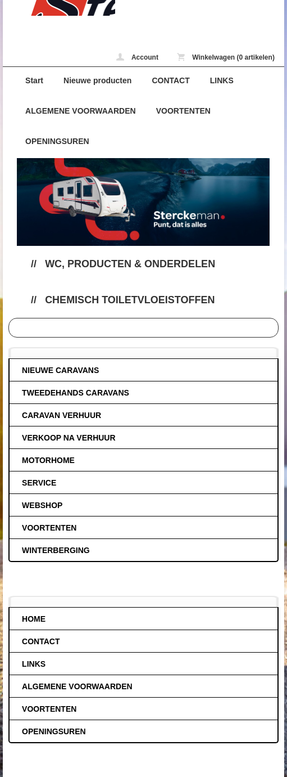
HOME (33, 618)
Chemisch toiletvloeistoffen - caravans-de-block (59, 8)
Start (34, 80)
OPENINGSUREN (57, 141)
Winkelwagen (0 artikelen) (226, 57)
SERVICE (39, 482)
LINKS (222, 80)
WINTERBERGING (56, 550)
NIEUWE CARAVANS (60, 370)
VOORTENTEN (183, 110)
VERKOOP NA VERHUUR (68, 437)
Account (137, 57)
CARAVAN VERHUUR (61, 415)
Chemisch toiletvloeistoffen (130, 300)
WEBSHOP (42, 505)
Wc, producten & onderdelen (130, 264)
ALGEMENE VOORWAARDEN (80, 110)
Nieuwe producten (97, 80)
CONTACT (170, 80)
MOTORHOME (48, 460)
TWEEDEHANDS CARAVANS (75, 392)
